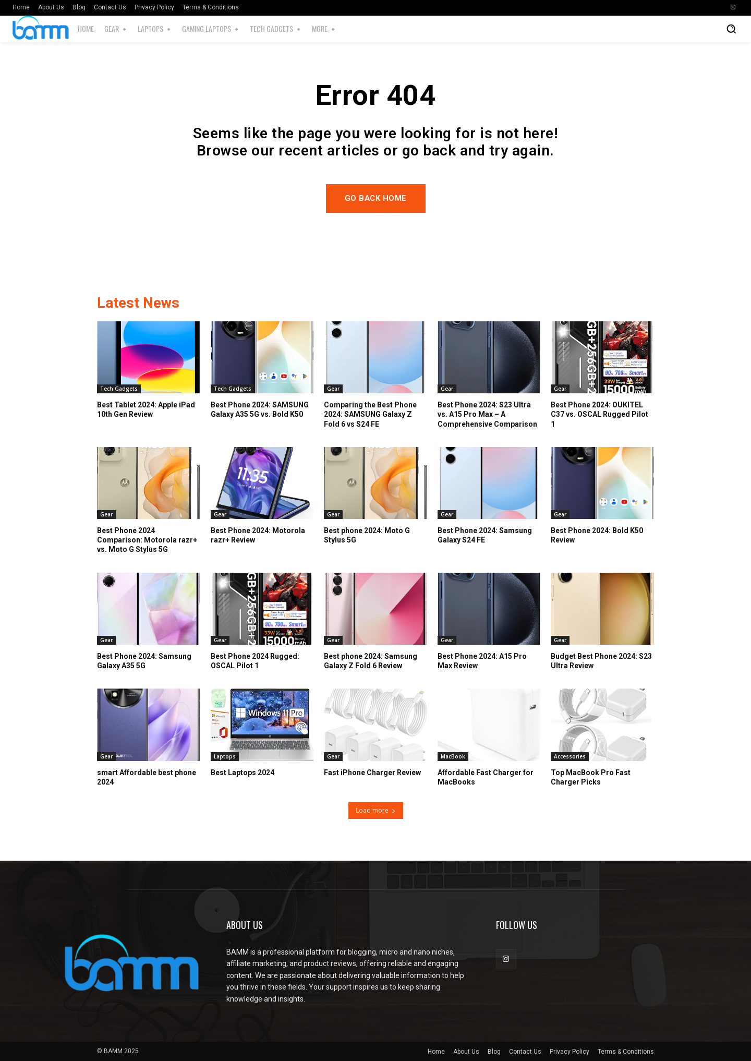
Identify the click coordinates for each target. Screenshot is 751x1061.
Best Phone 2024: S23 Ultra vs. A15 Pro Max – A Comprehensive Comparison (487, 414)
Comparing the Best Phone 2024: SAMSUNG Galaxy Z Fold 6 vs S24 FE (370, 414)
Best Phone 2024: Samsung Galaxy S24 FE (485, 535)
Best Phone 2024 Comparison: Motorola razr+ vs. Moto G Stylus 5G (147, 539)
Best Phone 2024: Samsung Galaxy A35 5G (144, 661)
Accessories (570, 756)
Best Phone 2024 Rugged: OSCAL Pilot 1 (255, 661)
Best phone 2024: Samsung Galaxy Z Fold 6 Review (370, 661)
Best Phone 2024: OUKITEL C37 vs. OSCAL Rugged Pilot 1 (599, 414)
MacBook (453, 756)
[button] (731, 28)
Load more (376, 810)
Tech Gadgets (119, 388)
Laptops (225, 756)
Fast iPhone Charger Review (372, 772)
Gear (333, 388)
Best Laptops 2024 (242, 772)
